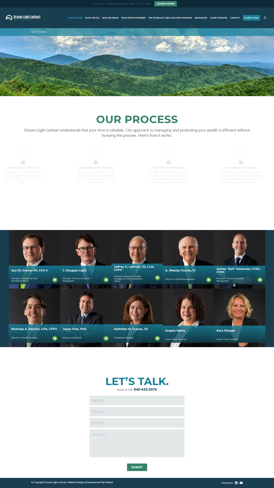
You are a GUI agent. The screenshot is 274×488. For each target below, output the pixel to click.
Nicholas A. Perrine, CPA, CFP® (34, 341)
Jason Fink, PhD (74, 341)
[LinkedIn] (236, 483)
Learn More (165, 3)
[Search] (265, 18)
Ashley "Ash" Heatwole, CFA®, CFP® (239, 283)
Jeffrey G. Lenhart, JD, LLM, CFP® (134, 283)
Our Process (38, 32)
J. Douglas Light (74, 282)
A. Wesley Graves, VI (180, 282)
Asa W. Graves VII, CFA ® (29, 282)
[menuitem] (75, 18)
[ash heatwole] (239, 259)
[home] (22, 18)
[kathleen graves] (137, 318)
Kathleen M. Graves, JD (131, 341)
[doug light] (85, 259)
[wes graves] (188, 259)
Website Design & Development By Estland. (90, 482)
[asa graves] (34, 259)
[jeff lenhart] (137, 259)
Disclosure (227, 483)
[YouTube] (241, 483)
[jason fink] (34, 318)
